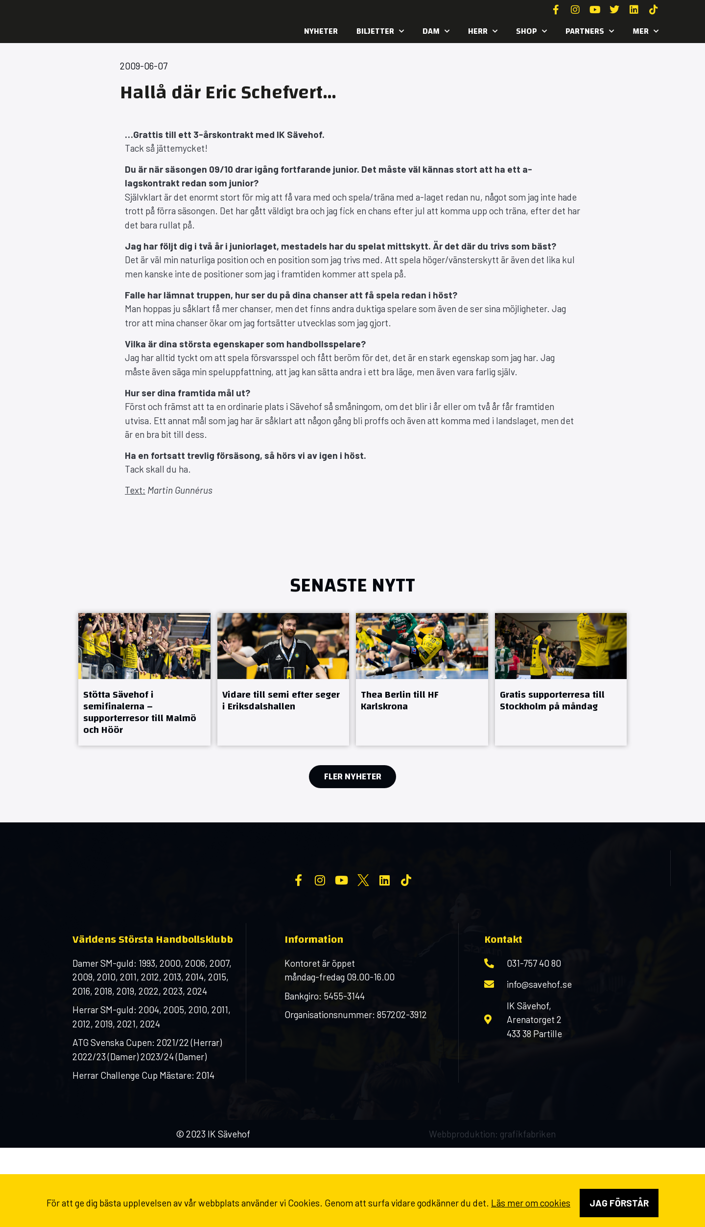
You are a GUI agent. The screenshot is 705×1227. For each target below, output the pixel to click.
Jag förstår (619, 1202)
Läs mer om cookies (530, 1202)
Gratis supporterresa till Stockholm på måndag (552, 700)
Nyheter (321, 31)
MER (645, 31)
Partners (589, 31)
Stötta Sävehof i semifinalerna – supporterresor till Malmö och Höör (139, 712)
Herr (482, 31)
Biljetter (380, 31)
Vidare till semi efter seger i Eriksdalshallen (281, 700)
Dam (436, 31)
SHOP (531, 31)
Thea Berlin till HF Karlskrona (400, 700)
